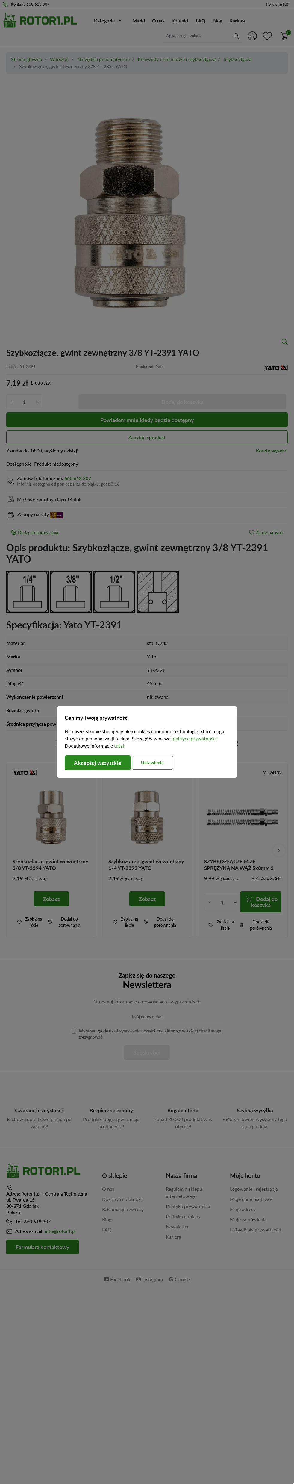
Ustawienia (152, 762)
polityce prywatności (195, 738)
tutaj (119, 745)
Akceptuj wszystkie (97, 763)
